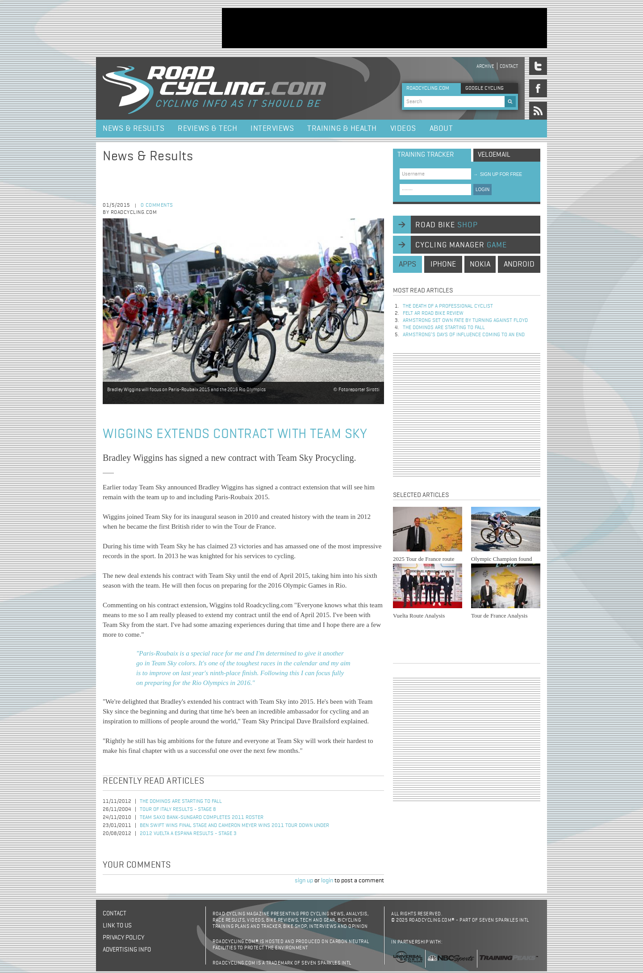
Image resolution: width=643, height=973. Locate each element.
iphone (443, 264)
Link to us (117, 926)
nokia (480, 264)
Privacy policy (123, 938)
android (519, 264)
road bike (446, 225)
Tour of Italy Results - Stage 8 (178, 809)
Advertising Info (127, 950)
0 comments (157, 205)
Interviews (272, 129)
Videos (403, 129)
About (441, 129)
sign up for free (497, 174)
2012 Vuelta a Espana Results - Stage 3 (188, 833)
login (327, 880)
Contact (509, 66)
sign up (304, 880)
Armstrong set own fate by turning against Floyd (465, 320)
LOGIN (482, 189)
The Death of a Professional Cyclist (448, 306)
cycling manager (461, 245)
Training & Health (342, 129)
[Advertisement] (384, 28)
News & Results (133, 129)
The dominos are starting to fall (181, 801)
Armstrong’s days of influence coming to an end (464, 335)
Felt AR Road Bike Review (433, 313)
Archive (485, 66)
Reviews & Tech (207, 129)
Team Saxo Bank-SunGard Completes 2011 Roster (201, 817)
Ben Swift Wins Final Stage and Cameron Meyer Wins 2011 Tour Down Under (234, 825)
